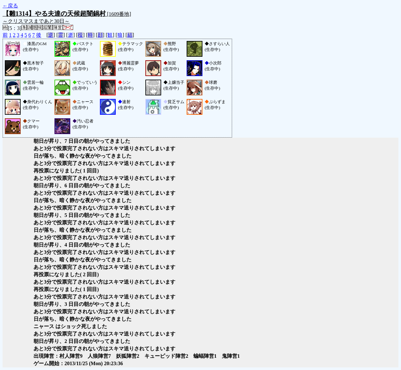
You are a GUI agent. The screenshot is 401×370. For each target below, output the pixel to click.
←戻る (10, 5)
